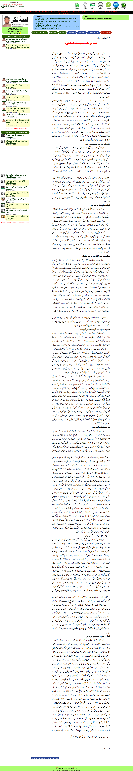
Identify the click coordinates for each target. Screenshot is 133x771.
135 (20, 33)
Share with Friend (93, 32)
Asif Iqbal (19, 30)
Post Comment (106, 32)
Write (100, 6)
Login (123, 6)
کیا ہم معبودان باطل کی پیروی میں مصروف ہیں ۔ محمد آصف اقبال (17, 122)
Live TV (92, 6)
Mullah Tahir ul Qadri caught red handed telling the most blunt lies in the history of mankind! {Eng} (57, 27)
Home (77, 6)
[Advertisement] (16, 63)
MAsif (19, 28)
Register (116, 6)
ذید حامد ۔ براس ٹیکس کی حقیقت (49, 25)
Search (85, 6)
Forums (108, 6)
